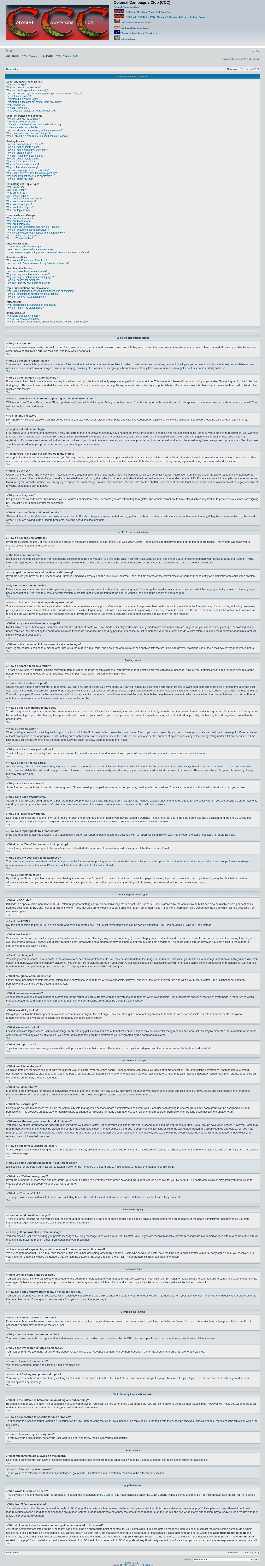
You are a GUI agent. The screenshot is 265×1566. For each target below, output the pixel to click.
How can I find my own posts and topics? (28, 283)
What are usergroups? (18, 224)
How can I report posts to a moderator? (27, 170)
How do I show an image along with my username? (34, 130)
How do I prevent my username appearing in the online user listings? (44, 93)
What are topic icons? (18, 210)
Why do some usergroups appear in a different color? (35, 232)
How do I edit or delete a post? (23, 147)
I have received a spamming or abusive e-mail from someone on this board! (47, 252)
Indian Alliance (124, 39)
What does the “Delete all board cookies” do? (31, 110)
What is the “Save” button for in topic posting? (31, 173)
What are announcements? (21, 201)
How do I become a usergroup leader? (27, 229)
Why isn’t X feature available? (22, 318)
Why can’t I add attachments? (22, 164)
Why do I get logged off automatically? (27, 90)
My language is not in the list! (22, 127)
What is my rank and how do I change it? (28, 133)
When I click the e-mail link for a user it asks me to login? (37, 136)
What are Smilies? (16, 192)
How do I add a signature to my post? (27, 150)
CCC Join (124, 12)
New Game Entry (145, 12)
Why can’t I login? (16, 84)
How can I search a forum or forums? (26, 271)
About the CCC (164, 17)
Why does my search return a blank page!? (30, 277)
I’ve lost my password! (18, 96)
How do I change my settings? (23, 118)
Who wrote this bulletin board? (23, 315)
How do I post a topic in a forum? (24, 144)
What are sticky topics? (19, 204)
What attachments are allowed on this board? (31, 304)
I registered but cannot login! (22, 99)
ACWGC (33, 56)
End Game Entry (164, 12)
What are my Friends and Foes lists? (26, 260)
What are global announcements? (24, 198)
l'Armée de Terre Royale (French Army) (136, 33)
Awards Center (180, 17)
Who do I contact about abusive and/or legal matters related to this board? (47, 321)
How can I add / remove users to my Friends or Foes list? (37, 263)
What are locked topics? (19, 207)
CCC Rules (143, 17)
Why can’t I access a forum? (22, 161)
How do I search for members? (23, 280)
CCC (75, 56)
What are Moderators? (18, 221)
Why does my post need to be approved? (29, 176)
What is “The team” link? (19, 238)
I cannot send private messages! (24, 246)
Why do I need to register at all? (23, 87)
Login (10, 50)
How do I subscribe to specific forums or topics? (32, 293)
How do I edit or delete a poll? (22, 158)
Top (8, 354)
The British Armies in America (132, 22)
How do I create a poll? (19, 152)
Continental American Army (131, 28)
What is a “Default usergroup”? (23, 235)
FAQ (152, 17)
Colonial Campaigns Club (126, 7)
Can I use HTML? (16, 189)
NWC (24, 56)
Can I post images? (17, 195)
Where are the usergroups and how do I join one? (33, 226)
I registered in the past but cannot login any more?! (34, 102)
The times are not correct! (20, 121)
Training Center (197, 17)
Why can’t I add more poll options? (25, 155)
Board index (12, 69)
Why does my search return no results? (28, 274)
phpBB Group (105, 1494)
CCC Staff (131, 17)
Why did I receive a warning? (22, 167)
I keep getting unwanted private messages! (30, 249)
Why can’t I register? (17, 107)
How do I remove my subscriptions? (26, 296)
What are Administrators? (20, 218)
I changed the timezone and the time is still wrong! (33, 124)
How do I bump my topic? (20, 178)
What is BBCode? (16, 187)
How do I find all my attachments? (25, 307)
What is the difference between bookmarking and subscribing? (40, 291)
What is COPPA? (15, 104)
